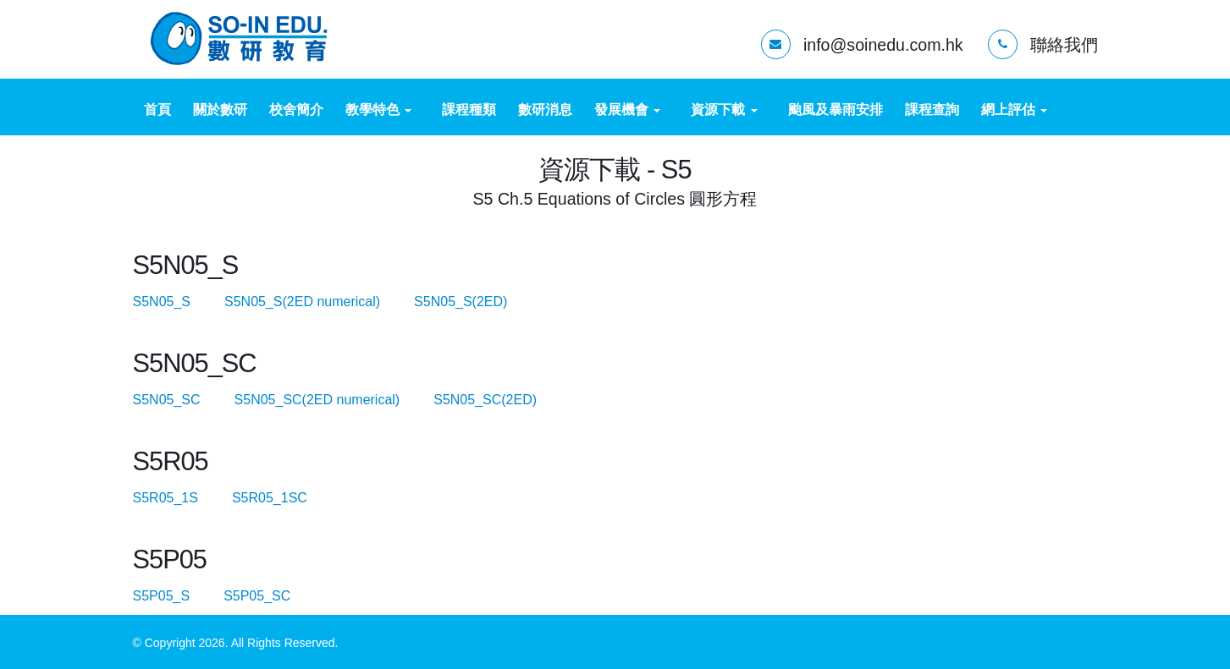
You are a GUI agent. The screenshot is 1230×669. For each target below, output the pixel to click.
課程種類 (469, 109)
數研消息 (545, 109)
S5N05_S (177, 301)
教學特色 (378, 109)
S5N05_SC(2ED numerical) (332, 399)
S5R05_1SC (285, 498)
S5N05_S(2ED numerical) (317, 301)
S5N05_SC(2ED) (485, 399)
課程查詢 (932, 109)
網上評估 (1014, 109)
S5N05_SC (182, 399)
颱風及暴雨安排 (835, 109)
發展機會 (627, 109)
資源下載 (724, 109)
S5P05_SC (272, 596)
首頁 (157, 109)
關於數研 (220, 109)
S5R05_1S (181, 498)
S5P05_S (176, 596)
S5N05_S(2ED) (460, 301)
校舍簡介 (296, 109)
